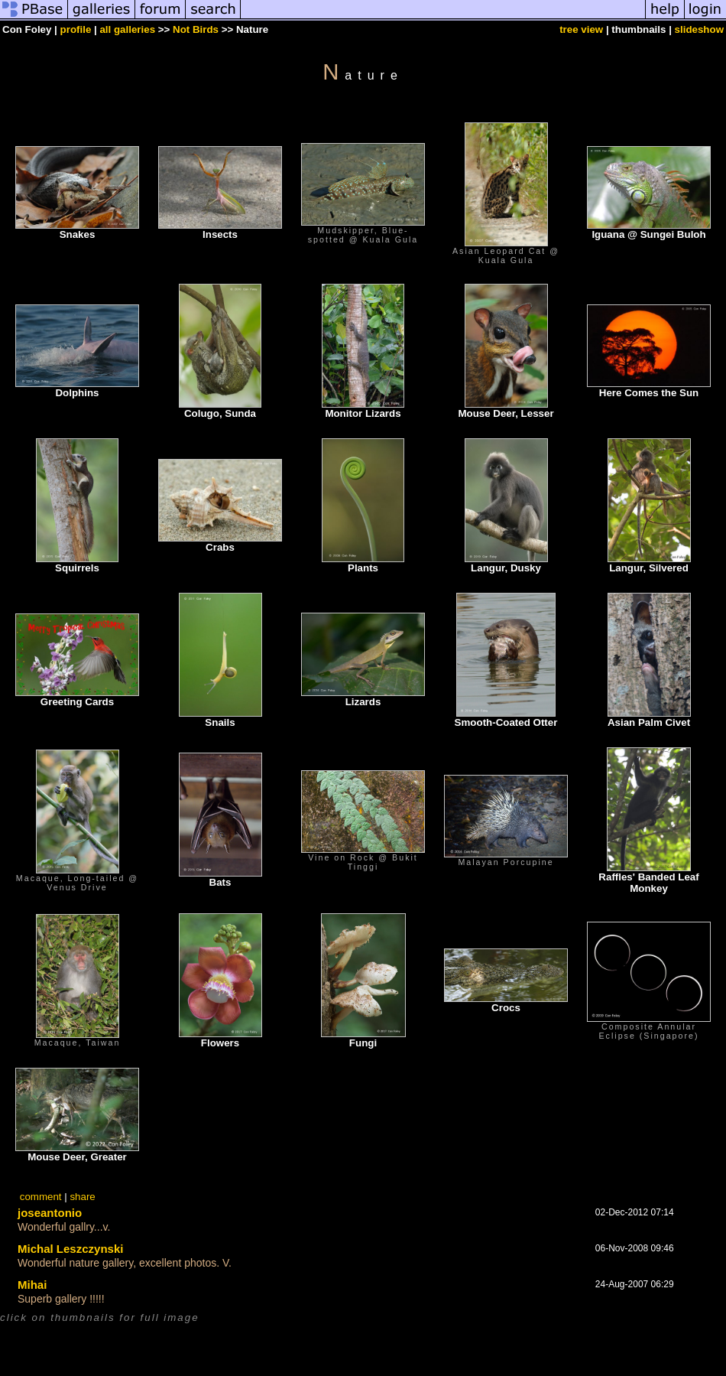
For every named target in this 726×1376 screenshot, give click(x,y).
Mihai (32, 1284)
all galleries (127, 29)
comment (41, 1196)
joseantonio (50, 1212)
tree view (581, 29)
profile (76, 29)
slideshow (699, 29)
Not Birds (196, 29)
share (82, 1196)
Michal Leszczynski (70, 1248)
